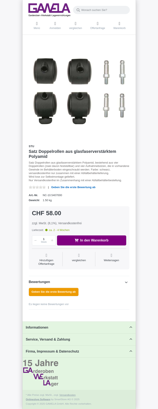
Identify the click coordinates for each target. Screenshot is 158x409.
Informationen (37, 327)
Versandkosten (67, 394)
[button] (35, 240)
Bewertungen (39, 282)
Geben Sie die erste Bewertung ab (73, 187)
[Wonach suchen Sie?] (101, 10)
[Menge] (44, 240)
